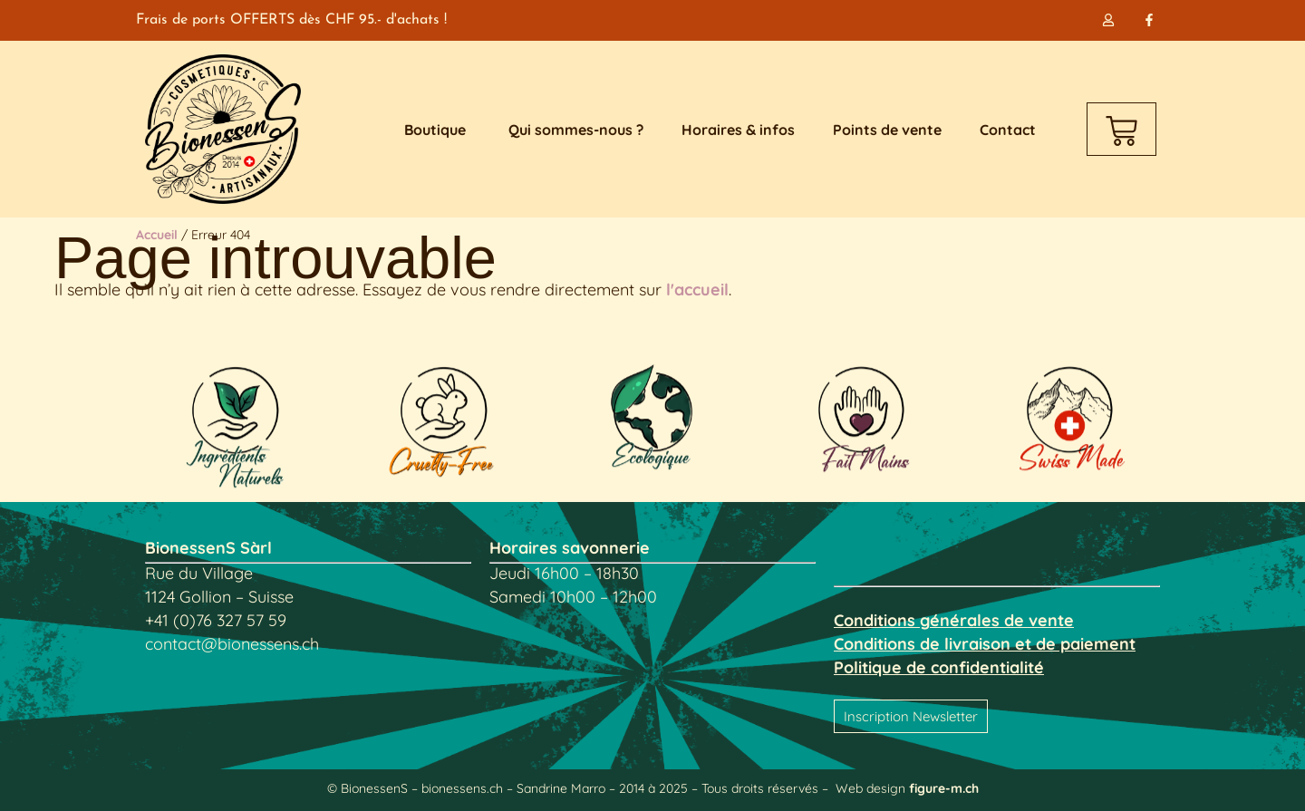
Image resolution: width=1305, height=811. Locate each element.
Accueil (157, 235)
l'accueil (697, 289)
